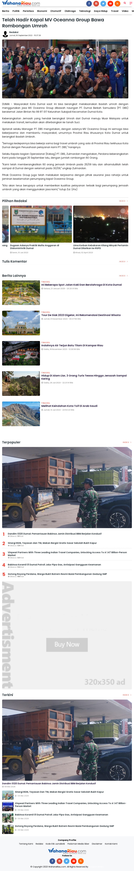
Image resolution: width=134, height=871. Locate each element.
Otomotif (55, 11)
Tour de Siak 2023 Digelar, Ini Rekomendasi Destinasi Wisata (81, 315)
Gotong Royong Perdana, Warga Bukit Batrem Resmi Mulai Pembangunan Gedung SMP (57, 574)
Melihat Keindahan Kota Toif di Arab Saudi (69, 406)
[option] (33, 231)
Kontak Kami (111, 843)
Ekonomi (42, 11)
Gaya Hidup (101, 11)
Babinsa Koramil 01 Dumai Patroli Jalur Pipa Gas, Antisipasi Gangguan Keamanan (54, 564)
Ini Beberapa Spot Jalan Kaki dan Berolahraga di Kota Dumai (81, 284)
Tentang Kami (26, 843)
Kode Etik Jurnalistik (55, 843)
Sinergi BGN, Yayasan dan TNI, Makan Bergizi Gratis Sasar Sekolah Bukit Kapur (52, 543)
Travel (114, 11)
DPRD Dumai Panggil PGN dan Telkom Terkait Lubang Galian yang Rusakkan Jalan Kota (96, 247)
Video (125, 11)
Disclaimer (97, 843)
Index (123, 201)
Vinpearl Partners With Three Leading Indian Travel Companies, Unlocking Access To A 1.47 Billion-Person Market (67, 554)
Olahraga (70, 11)
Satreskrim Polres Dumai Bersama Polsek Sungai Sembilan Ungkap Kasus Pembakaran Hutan (30, 247)
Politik (16, 11)
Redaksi (13, 32)
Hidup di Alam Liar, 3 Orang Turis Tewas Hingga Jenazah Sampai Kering (84, 377)
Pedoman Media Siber (78, 843)
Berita (5, 11)
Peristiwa (28, 11)
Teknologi (84, 11)
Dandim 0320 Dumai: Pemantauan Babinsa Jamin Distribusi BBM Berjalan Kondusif (55, 533)
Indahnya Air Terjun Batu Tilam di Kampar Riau (72, 345)
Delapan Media (96, 866)
